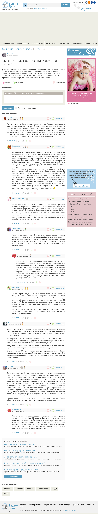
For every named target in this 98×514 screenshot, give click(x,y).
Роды (40, 48)
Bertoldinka (11, 54)
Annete (10, 367)
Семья (87, 43)
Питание (19, 489)
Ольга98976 (16, 409)
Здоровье (8, 489)
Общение (7, 48)
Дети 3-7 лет (64, 43)
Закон (6, 494)
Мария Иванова (18, 198)
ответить (12, 141)
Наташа (11, 323)
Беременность (23, 43)
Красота (30, 489)
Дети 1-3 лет (51, 43)
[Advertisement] (49, 26)
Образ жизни (43, 489)
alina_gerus (16, 228)
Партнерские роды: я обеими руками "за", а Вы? (25, 463)
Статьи (23, 505)
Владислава (16, 146)
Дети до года (37, 43)
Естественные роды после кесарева (20, 450)
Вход (83, 10)
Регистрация (86, 8)
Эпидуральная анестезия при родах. (20, 457)
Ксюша (19, 255)
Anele (10, 118)
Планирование (8, 43)
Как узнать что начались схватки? (19, 444)
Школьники (77, 43)
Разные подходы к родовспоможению (21, 469)
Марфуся (15, 287)
